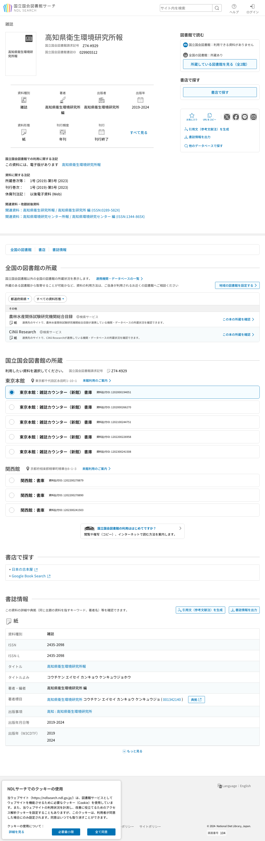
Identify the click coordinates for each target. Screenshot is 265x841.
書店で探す (220, 92)
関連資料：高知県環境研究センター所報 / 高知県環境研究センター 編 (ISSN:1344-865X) (75, 216)
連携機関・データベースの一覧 (120, 278)
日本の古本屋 (25, 569)
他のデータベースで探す (203, 145)
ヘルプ (234, 8)
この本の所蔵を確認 (239, 319)
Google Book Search (31, 575)
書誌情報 (59, 249)
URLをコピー (209, 117)
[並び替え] (20, 298)
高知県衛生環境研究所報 (81, 164)
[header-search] (191, 8)
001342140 (172, 699)
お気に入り (191, 117)
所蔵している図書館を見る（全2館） (220, 64)
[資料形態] (50, 298)
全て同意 (101, 832)
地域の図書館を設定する (238, 285)
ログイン (252, 8)
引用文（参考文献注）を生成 (206, 129)
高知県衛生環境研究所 (64, 699)
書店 (41, 249)
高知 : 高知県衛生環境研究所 (69, 711)
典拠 (196, 699)
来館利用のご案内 (98, 380)
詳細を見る (16, 832)
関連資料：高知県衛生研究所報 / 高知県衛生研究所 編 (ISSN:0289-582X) (62, 210)
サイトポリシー (150, 826)
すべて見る (139, 132)
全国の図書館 (21, 249)
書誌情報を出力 (197, 137)
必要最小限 (66, 832)
